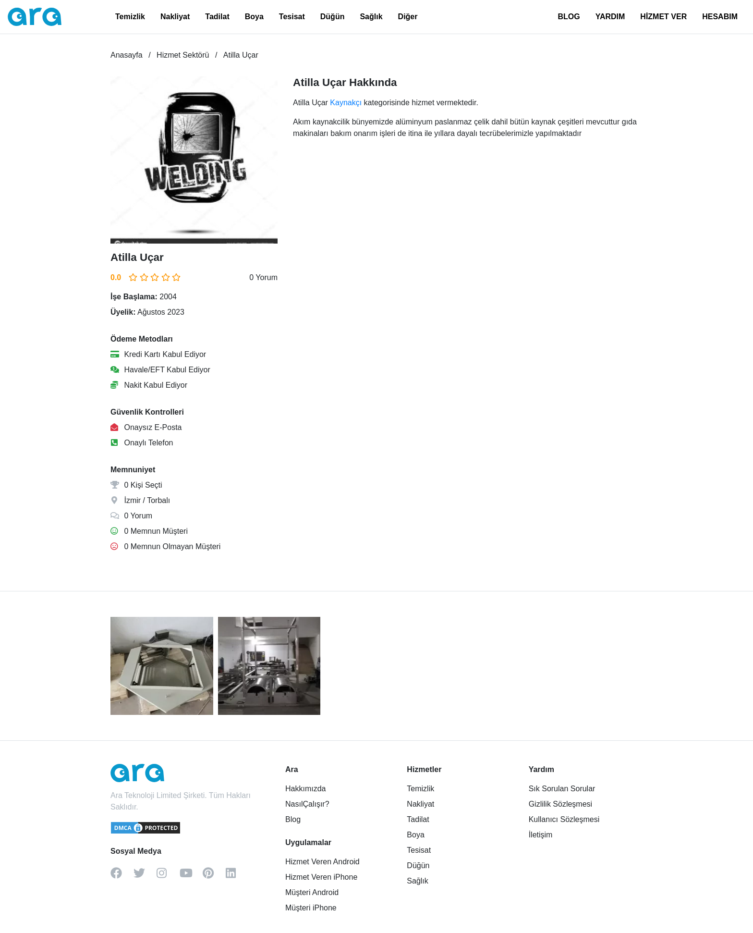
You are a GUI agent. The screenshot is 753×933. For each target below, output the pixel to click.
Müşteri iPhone (311, 908)
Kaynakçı (346, 102)
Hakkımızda (305, 789)
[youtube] (191, 876)
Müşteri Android (312, 892)
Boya (254, 16)
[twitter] (145, 876)
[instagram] (168, 876)
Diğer (408, 16)
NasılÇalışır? (307, 804)
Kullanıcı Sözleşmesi (564, 819)
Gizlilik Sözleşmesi (560, 804)
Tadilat (217, 16)
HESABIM (720, 16)
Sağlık (371, 16)
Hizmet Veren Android (322, 862)
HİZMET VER (663, 16)
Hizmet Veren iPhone (321, 877)
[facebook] (122, 876)
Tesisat (292, 16)
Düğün (332, 16)
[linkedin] (237, 876)
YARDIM (610, 16)
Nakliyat (175, 16)
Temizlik (130, 16)
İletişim (541, 835)
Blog (293, 819)
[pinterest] (214, 876)
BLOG (569, 16)
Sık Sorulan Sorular (562, 789)
